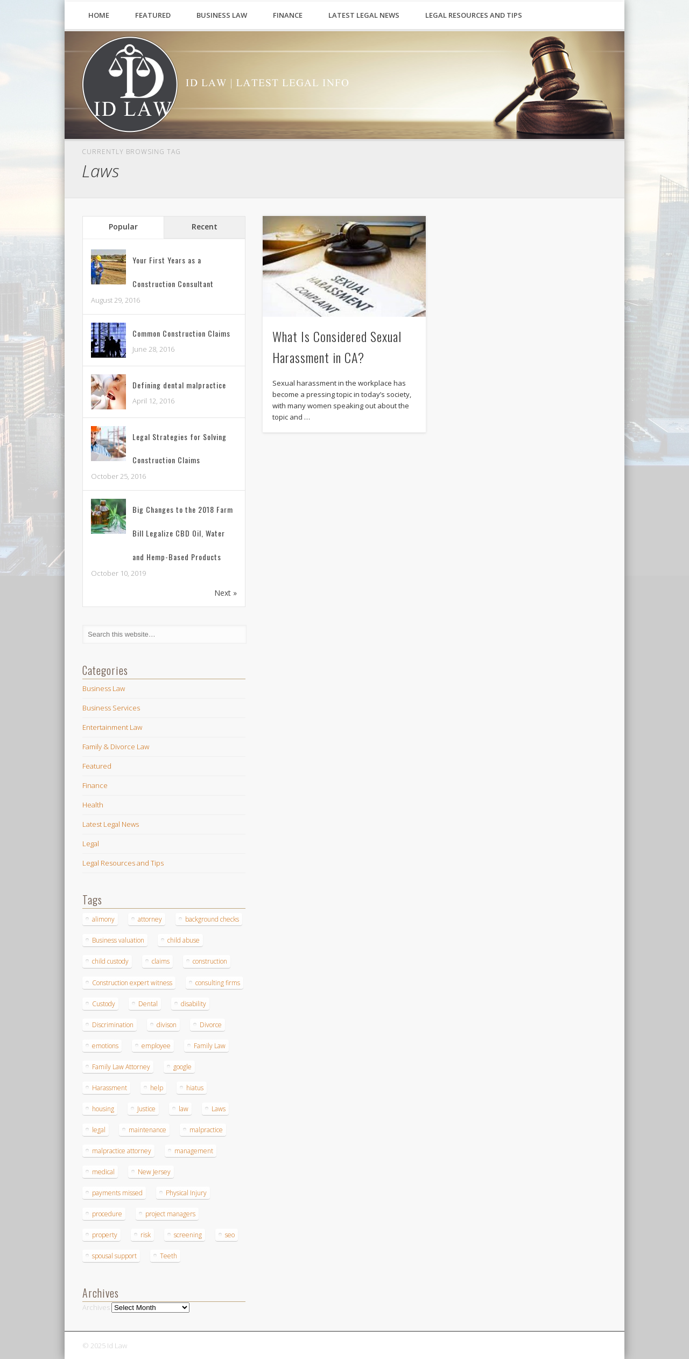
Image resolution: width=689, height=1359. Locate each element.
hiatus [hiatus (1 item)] (194, 1087)
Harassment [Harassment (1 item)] (109, 1087)
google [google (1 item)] (182, 1066)
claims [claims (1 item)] (161, 961)
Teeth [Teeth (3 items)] (168, 1255)
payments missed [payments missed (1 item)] (117, 1192)
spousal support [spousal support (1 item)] (114, 1255)
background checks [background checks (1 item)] (212, 919)
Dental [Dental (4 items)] (148, 1003)
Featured (153, 15)
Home (98, 15)
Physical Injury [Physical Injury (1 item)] (186, 1192)
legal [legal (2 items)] (99, 1129)
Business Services (111, 708)
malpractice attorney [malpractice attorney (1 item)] (121, 1150)
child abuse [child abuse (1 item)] (183, 940)
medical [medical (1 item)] (103, 1171)
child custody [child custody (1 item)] (110, 961)
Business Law (221, 15)
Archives (96, 1307)
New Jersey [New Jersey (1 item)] (154, 1171)
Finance (288, 15)
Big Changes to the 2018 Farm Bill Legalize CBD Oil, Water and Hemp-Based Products (182, 533)
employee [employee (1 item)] (156, 1045)
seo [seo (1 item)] (230, 1234)
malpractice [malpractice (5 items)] (206, 1129)
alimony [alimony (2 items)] (103, 919)
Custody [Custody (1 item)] (103, 1003)
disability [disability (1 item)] (193, 1003)
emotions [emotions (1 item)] (105, 1045)
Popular (123, 226)
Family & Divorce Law (115, 746)
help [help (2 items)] (156, 1087)
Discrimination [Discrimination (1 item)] (112, 1024)
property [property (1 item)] (104, 1234)
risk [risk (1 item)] (145, 1234)
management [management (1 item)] (193, 1150)
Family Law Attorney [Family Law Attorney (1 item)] (121, 1066)
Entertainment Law (112, 727)
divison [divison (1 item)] (167, 1024)
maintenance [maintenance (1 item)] (147, 1129)
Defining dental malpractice (179, 385)
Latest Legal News (363, 15)
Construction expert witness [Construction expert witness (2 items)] (132, 982)
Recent (204, 226)
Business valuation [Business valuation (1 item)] (118, 940)
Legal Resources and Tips (473, 15)
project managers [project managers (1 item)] (170, 1213)
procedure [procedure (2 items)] (107, 1213)
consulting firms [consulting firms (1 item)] (217, 982)
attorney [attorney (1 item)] (150, 919)
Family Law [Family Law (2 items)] (210, 1045)
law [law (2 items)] (183, 1108)
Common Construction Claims (181, 333)
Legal (90, 843)
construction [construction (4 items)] (210, 961)
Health (92, 805)
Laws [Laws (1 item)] (219, 1108)
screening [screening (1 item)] (188, 1234)
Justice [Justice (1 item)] (146, 1108)
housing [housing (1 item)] (103, 1108)
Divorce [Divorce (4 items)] (211, 1024)
